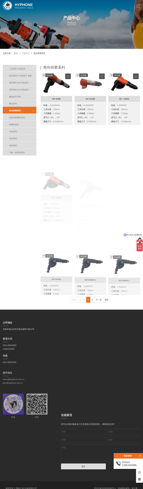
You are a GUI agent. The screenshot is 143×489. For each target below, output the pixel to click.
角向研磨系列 (15, 110)
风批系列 (13, 145)
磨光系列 (13, 104)
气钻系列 (13, 131)
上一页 (82, 300)
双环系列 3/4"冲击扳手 (19, 83)
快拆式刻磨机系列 (17, 117)
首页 (16, 53)
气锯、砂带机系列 (17, 152)
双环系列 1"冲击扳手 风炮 (20, 76)
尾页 (107, 300)
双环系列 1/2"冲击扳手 (19, 90)
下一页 (99, 300)
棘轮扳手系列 (15, 97)
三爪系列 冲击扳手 (17, 69)
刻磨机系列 (14, 124)
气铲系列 (13, 138)
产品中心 (26, 53)
